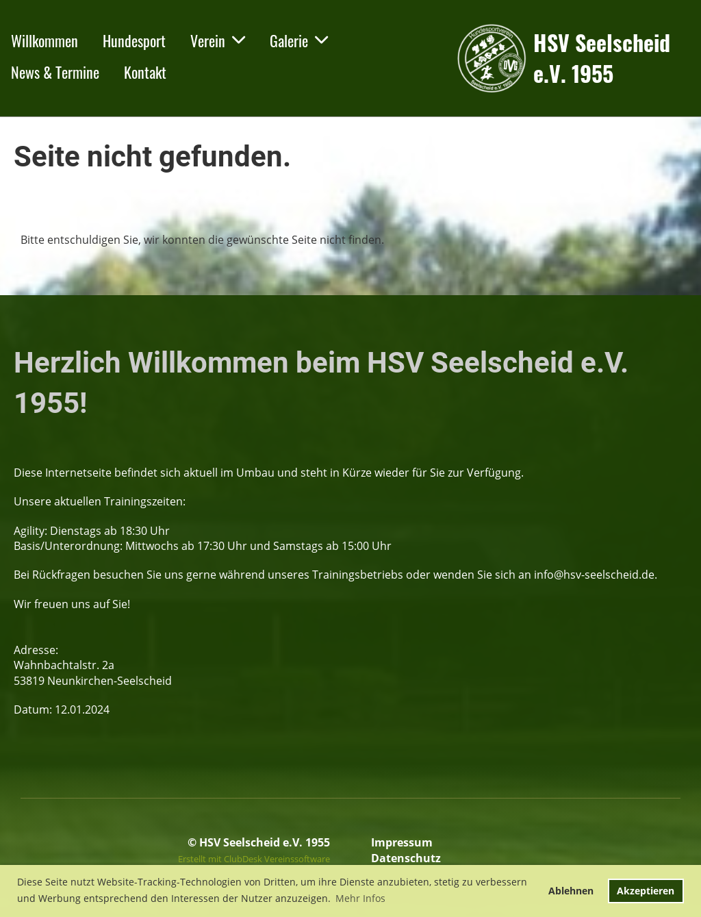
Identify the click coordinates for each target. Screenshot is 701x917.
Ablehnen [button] (571, 890)
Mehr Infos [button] (360, 898)
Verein (217, 40)
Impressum (402, 842)
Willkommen (44, 40)
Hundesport (134, 40)
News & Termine (55, 72)
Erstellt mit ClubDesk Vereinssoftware (254, 859)
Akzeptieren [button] (645, 890)
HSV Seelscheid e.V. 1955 (601, 58)
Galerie (299, 40)
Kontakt (145, 72)
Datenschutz (406, 858)
